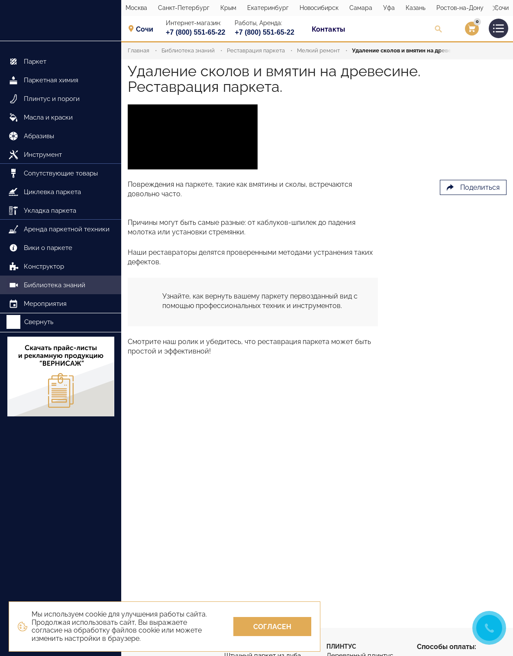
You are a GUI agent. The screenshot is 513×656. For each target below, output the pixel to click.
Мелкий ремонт (318, 50)
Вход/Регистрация (461, 30)
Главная (138, 50)
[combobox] (147, 29)
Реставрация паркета (256, 50)
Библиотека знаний (188, 50)
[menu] (60, 177)
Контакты (328, 29)
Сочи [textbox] (144, 29)
